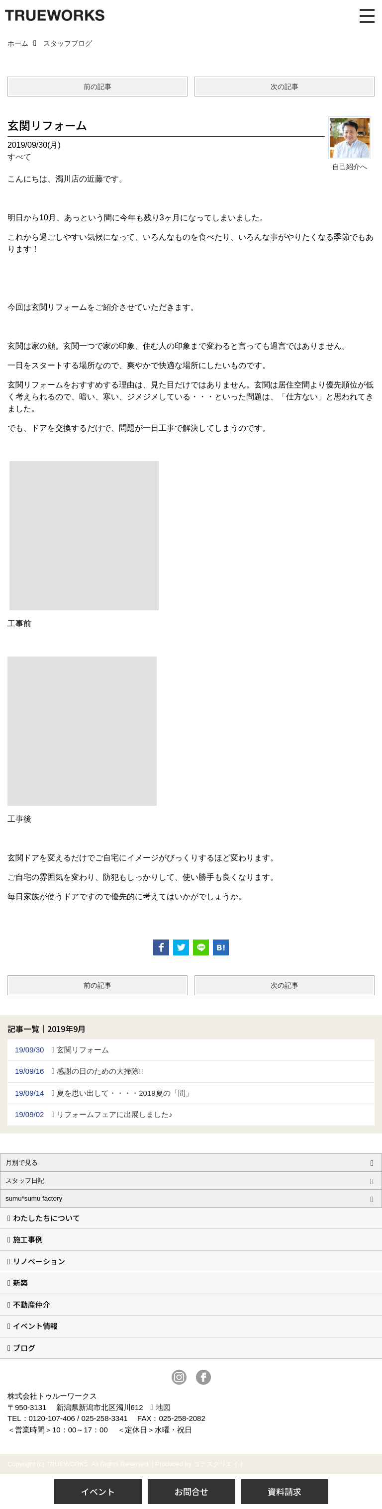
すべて (19, 157)
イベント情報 (35, 1325)
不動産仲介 (31, 1304)
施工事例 (28, 1239)
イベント (98, 1491)
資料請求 (284, 1491)
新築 (20, 1282)
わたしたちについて (46, 1218)
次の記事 (284, 87)
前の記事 (97, 87)
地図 (163, 1407)
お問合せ (191, 1491)
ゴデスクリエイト (219, 1464)
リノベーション (39, 1261)
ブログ (24, 1347)
